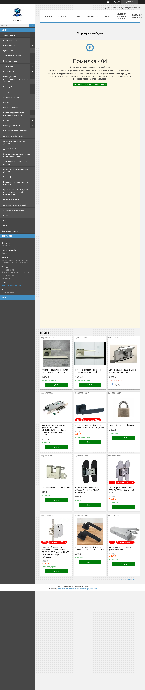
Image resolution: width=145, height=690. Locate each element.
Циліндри (7, 120)
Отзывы (5, 225)
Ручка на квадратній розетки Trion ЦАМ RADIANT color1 (88, 371)
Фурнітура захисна (11, 125)
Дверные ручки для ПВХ (13, 210)
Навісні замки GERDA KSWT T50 (56, 488)
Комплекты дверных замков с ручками (16, 183)
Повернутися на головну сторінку (91, 84)
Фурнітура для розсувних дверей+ (14, 142)
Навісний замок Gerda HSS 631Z (123, 425)
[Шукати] (32, 26)
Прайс (107, 16)
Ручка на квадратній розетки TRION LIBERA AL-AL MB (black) (89, 426)
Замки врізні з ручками (13, 56)
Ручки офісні (8, 177)
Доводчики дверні (11, 97)
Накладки (7, 86)
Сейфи (6, 102)
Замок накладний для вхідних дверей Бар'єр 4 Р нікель (122, 371)
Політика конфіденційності (87, 589)
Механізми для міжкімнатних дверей (15, 170)
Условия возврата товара (122, 16)
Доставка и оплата (10, 231)
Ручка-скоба (8, 50)
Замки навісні (9, 66)
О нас (4, 220)
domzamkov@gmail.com (11, 285)
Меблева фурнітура (11, 107)
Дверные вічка (9, 149)
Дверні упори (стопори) (13, 136)
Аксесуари (7, 92)
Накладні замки (10, 61)
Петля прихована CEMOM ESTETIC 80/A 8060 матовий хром (121, 490)
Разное (6, 215)
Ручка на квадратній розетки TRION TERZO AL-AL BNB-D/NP (89, 548)
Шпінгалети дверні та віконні (15, 130)
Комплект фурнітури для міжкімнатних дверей (13, 113)
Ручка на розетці (10, 40)
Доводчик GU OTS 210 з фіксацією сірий (120, 548)
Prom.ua (85, 586)
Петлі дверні (8, 71)
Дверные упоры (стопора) (14, 205)
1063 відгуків (115, 2)
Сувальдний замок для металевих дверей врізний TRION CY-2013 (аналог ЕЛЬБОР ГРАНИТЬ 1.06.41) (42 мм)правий (56, 552)
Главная (47, 16)
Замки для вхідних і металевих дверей (16, 162)
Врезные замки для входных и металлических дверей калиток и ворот (16, 192)
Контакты (92, 16)
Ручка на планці (10, 45)
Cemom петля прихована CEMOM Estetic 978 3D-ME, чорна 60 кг (87, 490)
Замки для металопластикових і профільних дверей (16, 155)
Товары (61, 16)
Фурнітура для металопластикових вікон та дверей (15, 79)
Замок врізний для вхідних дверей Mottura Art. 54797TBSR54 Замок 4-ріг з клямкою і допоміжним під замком (54, 430)
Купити (56, 384)
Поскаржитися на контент (66, 589)
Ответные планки (11, 199)
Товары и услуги (8, 35)
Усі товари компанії (129, 579)
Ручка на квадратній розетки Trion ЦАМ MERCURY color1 (55, 371)
